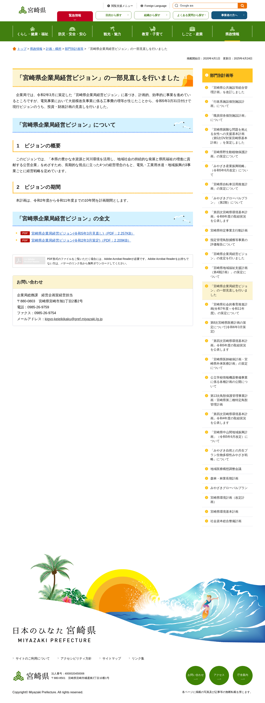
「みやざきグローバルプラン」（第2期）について (229, 200)
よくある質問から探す (190, 15)
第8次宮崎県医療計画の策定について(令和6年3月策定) (228, 327)
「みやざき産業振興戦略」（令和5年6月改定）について (229, 170)
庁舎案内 (242, 675)
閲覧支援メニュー (122, 5)
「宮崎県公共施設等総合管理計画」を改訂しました (229, 90)
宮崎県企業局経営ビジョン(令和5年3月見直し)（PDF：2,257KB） (83, 233)
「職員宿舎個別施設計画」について (229, 117)
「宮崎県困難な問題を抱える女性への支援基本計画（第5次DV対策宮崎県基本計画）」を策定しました (229, 136)
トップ (22, 48)
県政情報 (36, 48)
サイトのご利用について (33, 658)
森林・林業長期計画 (224, 478)
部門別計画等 (74, 48)
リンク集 (138, 658)
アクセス (219, 675)
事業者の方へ (229, 15)
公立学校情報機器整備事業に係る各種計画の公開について (229, 382)
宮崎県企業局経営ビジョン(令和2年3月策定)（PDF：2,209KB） (81, 240)
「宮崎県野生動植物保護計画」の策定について (229, 154)
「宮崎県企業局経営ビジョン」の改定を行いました (229, 256)
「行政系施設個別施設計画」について (227, 103)
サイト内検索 (176, 5)
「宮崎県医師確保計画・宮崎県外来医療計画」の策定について (229, 364)
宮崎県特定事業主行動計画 (229, 230)
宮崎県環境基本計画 (224, 511)
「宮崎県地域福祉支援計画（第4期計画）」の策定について (229, 272)
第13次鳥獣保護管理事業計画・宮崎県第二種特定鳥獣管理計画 (229, 400)
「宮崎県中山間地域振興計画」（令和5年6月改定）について (229, 437)
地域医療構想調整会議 (225, 469)
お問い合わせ (196, 675)
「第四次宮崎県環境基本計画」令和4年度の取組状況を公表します (229, 418)
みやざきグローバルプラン (229, 488)
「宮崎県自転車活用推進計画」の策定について (229, 186)
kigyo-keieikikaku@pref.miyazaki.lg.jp (74, 319)
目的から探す (113, 15)
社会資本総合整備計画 (225, 521)
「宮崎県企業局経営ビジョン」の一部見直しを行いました (229, 290)
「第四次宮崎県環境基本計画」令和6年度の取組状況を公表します (229, 217)
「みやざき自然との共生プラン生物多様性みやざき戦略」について (229, 455)
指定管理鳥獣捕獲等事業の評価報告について (229, 242)
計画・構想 (53, 48)
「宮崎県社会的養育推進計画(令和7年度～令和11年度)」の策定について (229, 309)
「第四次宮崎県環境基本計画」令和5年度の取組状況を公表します (229, 345)
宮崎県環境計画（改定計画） (227, 500)
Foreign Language (156, 5)
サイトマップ (111, 658)
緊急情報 (75, 15)
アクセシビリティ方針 (76, 658)
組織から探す (152, 15)
